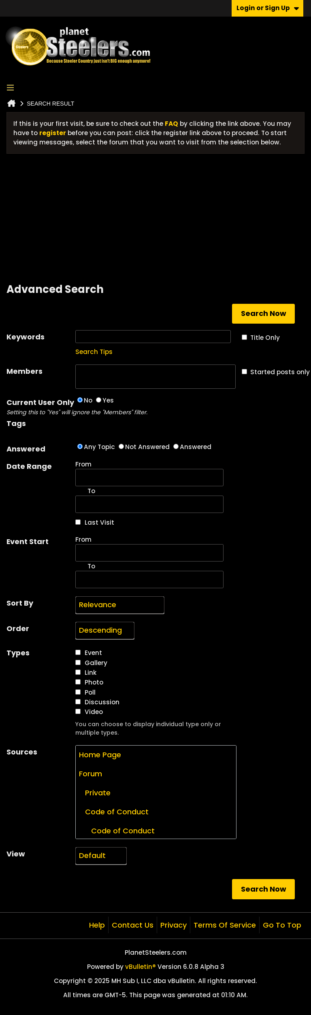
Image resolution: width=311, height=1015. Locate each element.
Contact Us (132, 925)
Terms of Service (225, 925)
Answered (25, 449)
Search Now (263, 313)
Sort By (19, 603)
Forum (90, 774)
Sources (21, 752)
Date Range (29, 466)
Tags (16, 423)
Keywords (25, 337)
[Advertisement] (155, 221)
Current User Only (40, 407)
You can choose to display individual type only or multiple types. (148, 728)
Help (97, 925)
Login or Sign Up (267, 8)
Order (17, 628)
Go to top (282, 925)
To (91, 566)
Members (24, 371)
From (149, 473)
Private (95, 793)
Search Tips (94, 352)
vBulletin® (140, 966)
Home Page (100, 755)
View (15, 854)
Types (18, 653)
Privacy (173, 925)
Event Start (27, 541)
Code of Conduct (114, 812)
